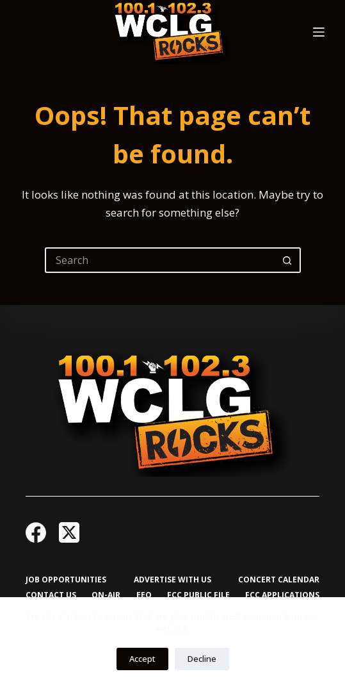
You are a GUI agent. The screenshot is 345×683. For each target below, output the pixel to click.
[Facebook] (36, 532)
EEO (144, 595)
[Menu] (319, 32)
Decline (202, 658)
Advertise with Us (172, 580)
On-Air (106, 595)
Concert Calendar (278, 580)
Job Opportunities (66, 580)
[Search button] (288, 260)
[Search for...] (160, 260)
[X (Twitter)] (69, 532)
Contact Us (51, 595)
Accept (142, 658)
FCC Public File (198, 595)
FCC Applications (282, 595)
